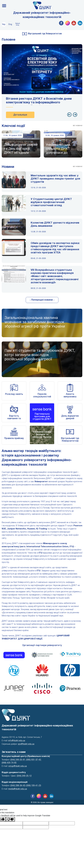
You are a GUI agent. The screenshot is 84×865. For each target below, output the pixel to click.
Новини (8, 167)
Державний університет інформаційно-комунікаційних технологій (42, 15)
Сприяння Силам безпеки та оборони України (42, 434)
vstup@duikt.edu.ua (17, 766)
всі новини (77, 125)
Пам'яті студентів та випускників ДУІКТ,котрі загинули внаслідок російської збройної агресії (40, 355)
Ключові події (13, 126)
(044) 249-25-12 (24, 776)
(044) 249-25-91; (18, 760)
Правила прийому (14, 438)
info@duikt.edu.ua (16, 741)
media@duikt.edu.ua (17, 789)
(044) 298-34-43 (17, 786)
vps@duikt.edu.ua (26, 744)
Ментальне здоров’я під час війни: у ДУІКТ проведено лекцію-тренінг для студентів (55, 179)
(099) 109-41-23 (33, 786)
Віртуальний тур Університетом (45, 34)
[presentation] (69, 114)
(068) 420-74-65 (9, 763)
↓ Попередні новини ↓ (42, 300)
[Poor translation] (10, 819)
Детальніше (20, 115)
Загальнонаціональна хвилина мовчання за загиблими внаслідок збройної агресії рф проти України (35, 322)
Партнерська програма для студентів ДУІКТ (42, 416)
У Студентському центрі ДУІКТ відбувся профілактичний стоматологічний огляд (51, 202)
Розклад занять (14, 394)
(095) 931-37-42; (33, 760)
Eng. (10, 24)
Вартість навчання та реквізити (14, 418)
